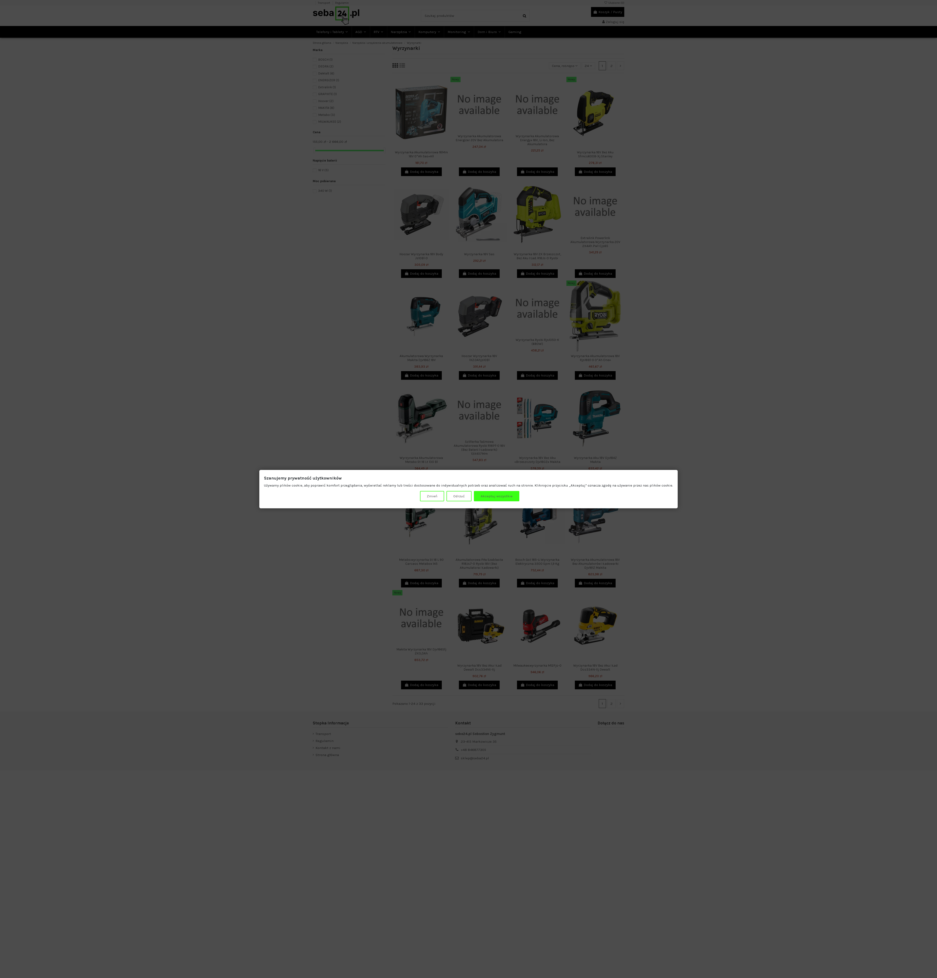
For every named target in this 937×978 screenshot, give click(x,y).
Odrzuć (459, 496)
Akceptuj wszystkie (497, 496)
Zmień (432, 496)
